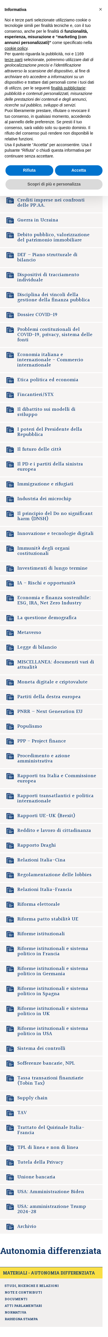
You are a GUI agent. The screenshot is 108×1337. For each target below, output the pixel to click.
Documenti (16, 1299)
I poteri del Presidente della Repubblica (49, 432)
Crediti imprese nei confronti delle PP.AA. (51, 203)
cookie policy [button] (16, 48)
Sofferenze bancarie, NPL (46, 1063)
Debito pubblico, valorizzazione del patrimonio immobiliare (53, 237)
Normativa (15, 1312)
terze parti (13, 59)
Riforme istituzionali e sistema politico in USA (52, 1031)
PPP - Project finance (41, 741)
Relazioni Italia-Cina (41, 860)
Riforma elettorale (38, 904)
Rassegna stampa (21, 1319)
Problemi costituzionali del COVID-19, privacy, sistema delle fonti (54, 334)
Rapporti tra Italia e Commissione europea (56, 778)
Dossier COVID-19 (37, 315)
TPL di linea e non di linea (47, 1147)
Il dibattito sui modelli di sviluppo (46, 412)
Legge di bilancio (37, 647)
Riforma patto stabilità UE (47, 919)
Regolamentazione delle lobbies (54, 875)
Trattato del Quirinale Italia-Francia (50, 1130)
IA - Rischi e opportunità (46, 583)
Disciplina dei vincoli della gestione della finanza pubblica (53, 297)
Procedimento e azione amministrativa (43, 758)
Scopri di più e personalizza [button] (53, 184)
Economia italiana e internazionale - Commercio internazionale (50, 360)
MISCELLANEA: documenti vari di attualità (55, 665)
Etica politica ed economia (47, 380)
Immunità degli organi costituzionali (43, 551)
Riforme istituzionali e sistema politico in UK (52, 1011)
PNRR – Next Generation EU (50, 711)
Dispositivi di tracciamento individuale (48, 277)
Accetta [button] (78, 170)
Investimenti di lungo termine (52, 568)
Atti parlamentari (23, 1305)
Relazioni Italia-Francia (44, 889)
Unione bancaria (36, 1177)
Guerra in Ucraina (37, 220)
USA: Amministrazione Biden (50, 1192)
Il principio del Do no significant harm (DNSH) (55, 516)
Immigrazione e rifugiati (45, 484)
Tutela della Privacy (40, 1162)
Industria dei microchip (44, 499)
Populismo (29, 726)
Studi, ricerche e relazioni (32, 1285)
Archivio (26, 1226)
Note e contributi (23, 1292)
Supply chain (32, 1098)
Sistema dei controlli (41, 1048)
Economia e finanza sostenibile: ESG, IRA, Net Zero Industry (54, 600)
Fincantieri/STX (35, 394)
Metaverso (29, 632)
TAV (22, 1113)
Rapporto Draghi (36, 845)
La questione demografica (47, 618)
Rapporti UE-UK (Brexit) (46, 816)
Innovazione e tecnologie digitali (55, 533)
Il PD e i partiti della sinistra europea (50, 467)
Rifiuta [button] (29, 170)
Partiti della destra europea (49, 697)
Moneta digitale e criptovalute (52, 682)
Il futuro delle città (39, 449)
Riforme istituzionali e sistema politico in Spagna (52, 991)
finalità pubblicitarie (68, 88)
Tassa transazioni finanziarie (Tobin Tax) (50, 1080)
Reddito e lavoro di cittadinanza (54, 830)
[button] (100, 9)
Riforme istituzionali (41, 934)
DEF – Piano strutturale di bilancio (47, 257)
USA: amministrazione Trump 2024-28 (51, 1209)
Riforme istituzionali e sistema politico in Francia (52, 951)
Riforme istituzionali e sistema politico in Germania (52, 971)
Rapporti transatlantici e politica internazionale (55, 798)
